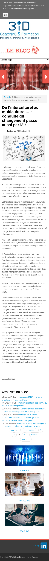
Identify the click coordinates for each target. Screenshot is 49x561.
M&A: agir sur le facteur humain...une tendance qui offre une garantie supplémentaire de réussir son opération (20, 418)
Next (45, 76)
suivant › (34, 435)
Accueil (7, 97)
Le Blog (36, 545)
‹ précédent (29, 430)
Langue (5, 379)
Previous (3, 76)
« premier (15, 430)
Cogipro (34, 557)
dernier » (26, 439)
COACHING (24, 531)
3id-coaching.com (19, 557)
